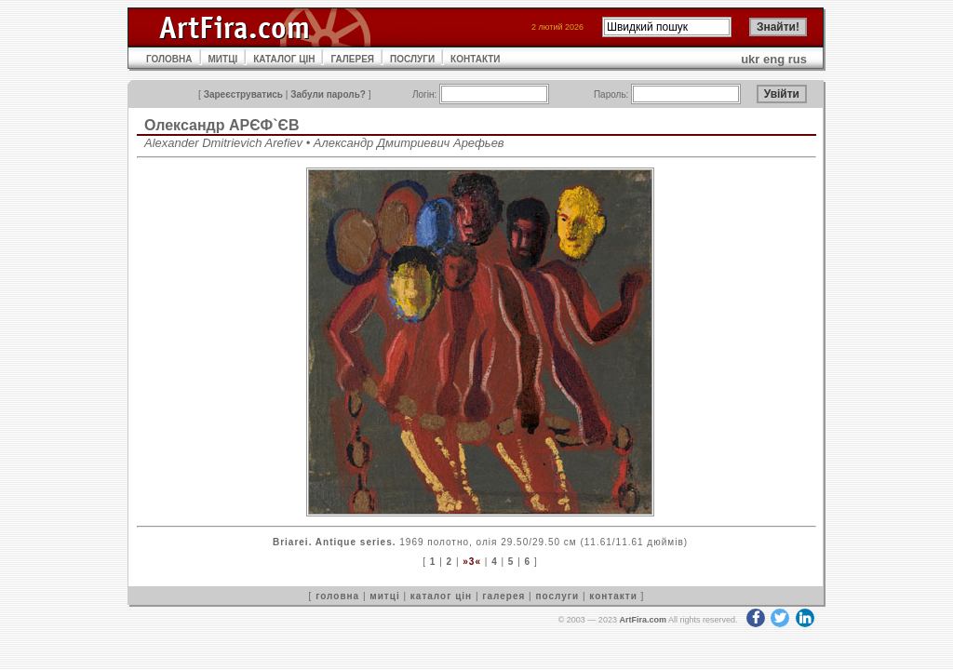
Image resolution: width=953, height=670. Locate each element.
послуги (557, 596)
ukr (750, 59)
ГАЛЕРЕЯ (352, 59)
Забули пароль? (328, 94)
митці (384, 596)
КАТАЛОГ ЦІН (284, 59)
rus (797, 59)
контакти (613, 596)
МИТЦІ (223, 59)
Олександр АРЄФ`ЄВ (221, 125)
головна (337, 596)
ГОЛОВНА (169, 59)
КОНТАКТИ (475, 59)
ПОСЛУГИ (412, 59)
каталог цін (441, 596)
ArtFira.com (642, 619)
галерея (503, 596)
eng (774, 59)
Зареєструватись (243, 94)
